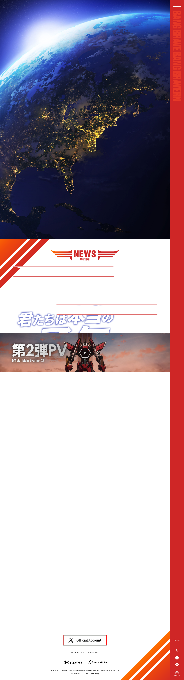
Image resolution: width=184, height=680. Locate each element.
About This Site (77, 653)
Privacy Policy (93, 653)
